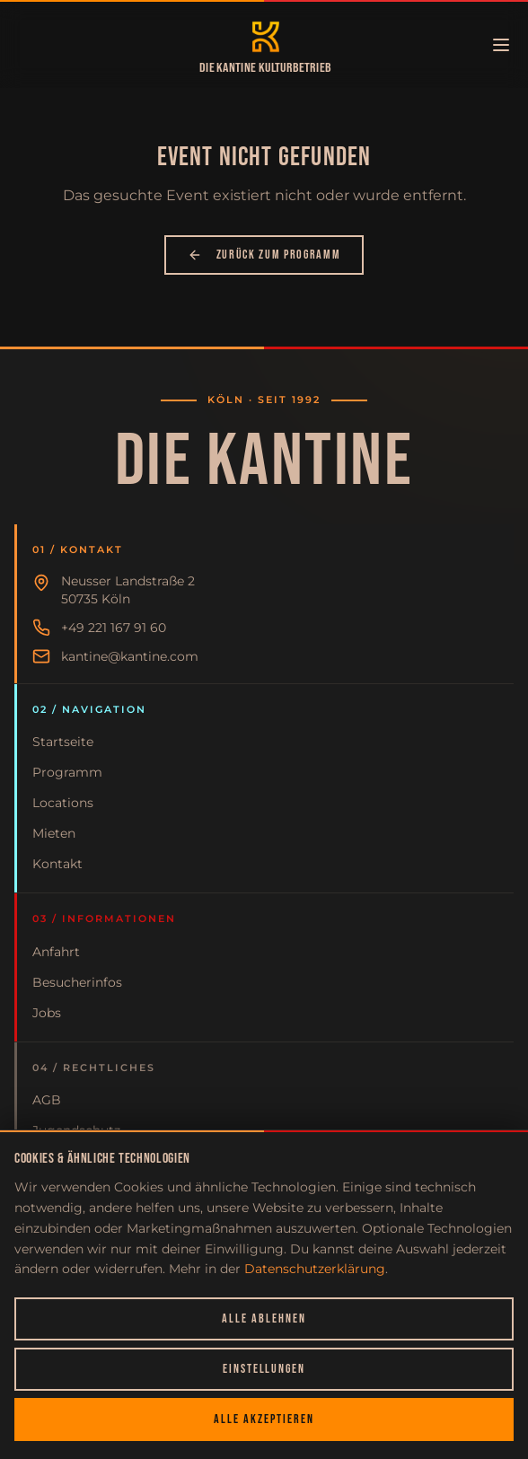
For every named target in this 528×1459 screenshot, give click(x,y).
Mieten (53, 833)
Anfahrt (56, 952)
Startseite (62, 742)
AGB (46, 1100)
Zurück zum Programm (264, 254)
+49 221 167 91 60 (113, 628)
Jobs (46, 1013)
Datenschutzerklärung (314, 1269)
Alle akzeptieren (263, 1419)
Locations (62, 803)
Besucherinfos (77, 982)
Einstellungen (264, 1368)
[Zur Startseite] (265, 36)
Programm (67, 772)
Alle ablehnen (263, 1318)
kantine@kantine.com (129, 656)
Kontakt (57, 864)
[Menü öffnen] (501, 45)
